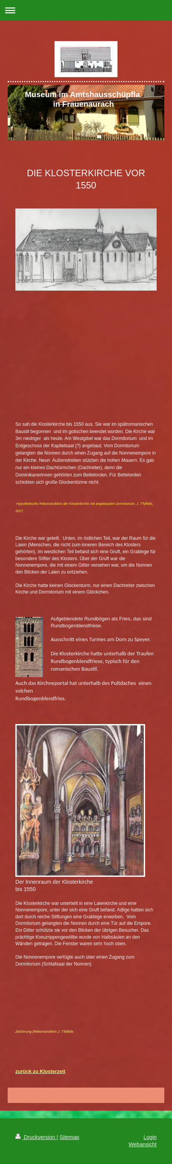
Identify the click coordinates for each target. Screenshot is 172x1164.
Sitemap (69, 1137)
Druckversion (35, 1137)
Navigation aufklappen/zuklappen (86, 10)
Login (150, 1137)
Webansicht (143, 1144)
